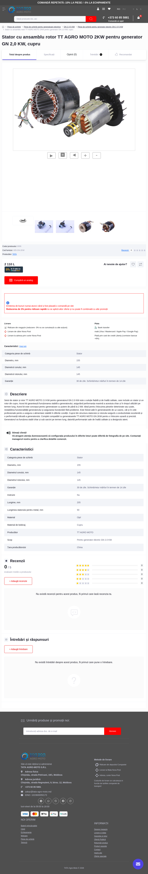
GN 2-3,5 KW (69, 27)
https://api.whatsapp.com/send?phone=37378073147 (48, 801)
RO (118, 9)
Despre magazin (101, 829)
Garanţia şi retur (100, 836)
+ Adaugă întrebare (18, 649)
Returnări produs (101, 843)
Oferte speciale (100, 856)
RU (124, 9)
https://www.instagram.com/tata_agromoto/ (70, 801)
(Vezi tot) (22, 346)
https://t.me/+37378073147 (41, 801)
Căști (23, 829)
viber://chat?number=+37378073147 (56, 801)
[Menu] (3, 9)
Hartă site (98, 853)
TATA (14, 254)
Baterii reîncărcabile (29, 826)
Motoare (24, 836)
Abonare (112, 731)
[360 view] (22, 220)
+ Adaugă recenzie (18, 581)
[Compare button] (140, 264)
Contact (97, 849)
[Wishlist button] (133, 264)
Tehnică (24, 842)
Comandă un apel (116, 21)
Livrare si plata (100, 833)
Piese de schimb (14, 27)
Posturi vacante (100, 846)
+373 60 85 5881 (31, 787)
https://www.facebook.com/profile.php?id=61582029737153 (63, 801)
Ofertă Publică (100, 839)
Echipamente (26, 832)
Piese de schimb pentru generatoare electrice (42, 27)
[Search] (91, 19)
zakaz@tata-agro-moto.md (36, 791)
